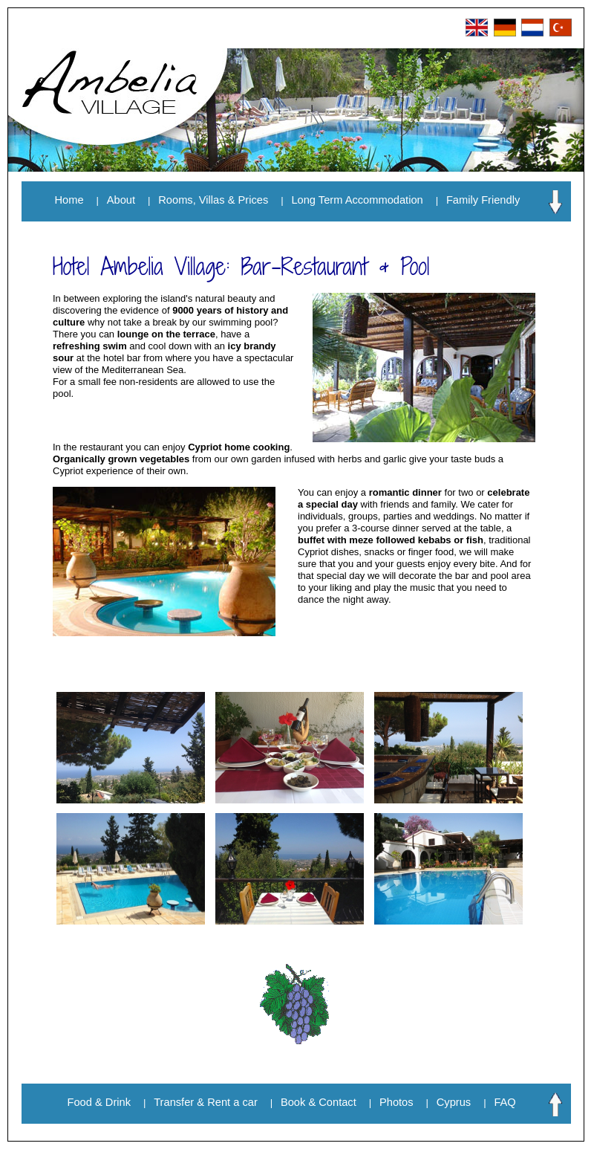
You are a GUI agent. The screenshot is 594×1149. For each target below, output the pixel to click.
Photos (396, 1102)
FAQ (504, 1102)
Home (69, 200)
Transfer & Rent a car (206, 1102)
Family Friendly (483, 200)
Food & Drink (99, 1102)
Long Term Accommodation (356, 200)
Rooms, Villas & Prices (213, 200)
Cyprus (454, 1102)
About (121, 200)
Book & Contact (318, 1102)
